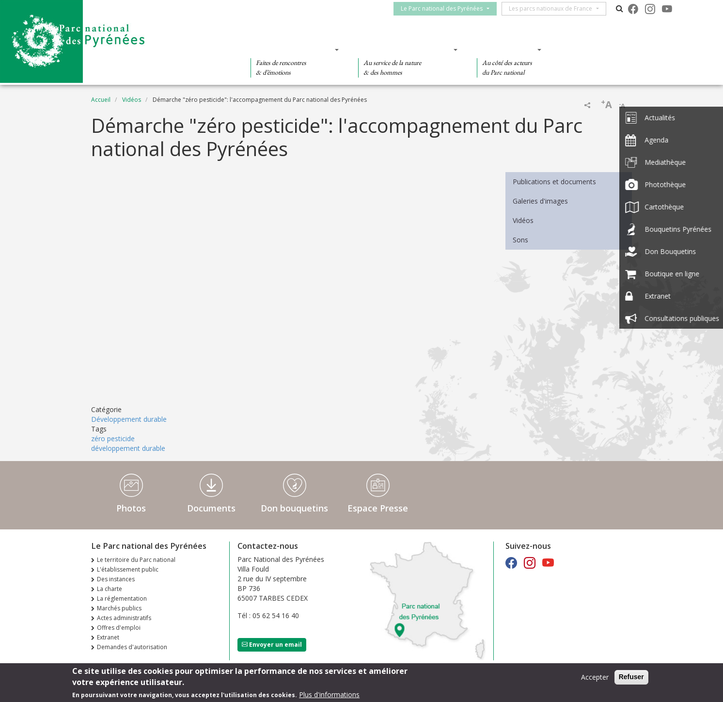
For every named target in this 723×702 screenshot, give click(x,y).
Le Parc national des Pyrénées (446, 8)
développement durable (128, 448)
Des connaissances (405, 49)
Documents (211, 508)
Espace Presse (377, 508)
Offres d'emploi (119, 627)
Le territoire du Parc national (136, 560)
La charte (109, 589)
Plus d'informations (329, 694)
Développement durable (129, 419)
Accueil (100, 100)
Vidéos (131, 100)
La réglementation (122, 598)
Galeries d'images (540, 201)
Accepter (595, 677)
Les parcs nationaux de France (555, 8)
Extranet (108, 637)
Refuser (631, 677)
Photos (131, 508)
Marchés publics (119, 608)
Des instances (116, 579)
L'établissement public (127, 569)
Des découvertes (291, 49)
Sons (520, 239)
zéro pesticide (113, 438)
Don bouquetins (294, 508)
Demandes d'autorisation (132, 647)
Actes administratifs (124, 618)
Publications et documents (554, 181)
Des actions (506, 49)
